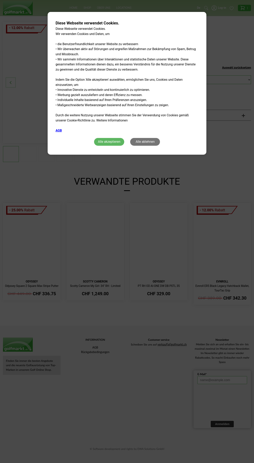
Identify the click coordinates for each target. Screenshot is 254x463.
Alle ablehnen (145, 142)
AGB (59, 130)
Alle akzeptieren (109, 142)
